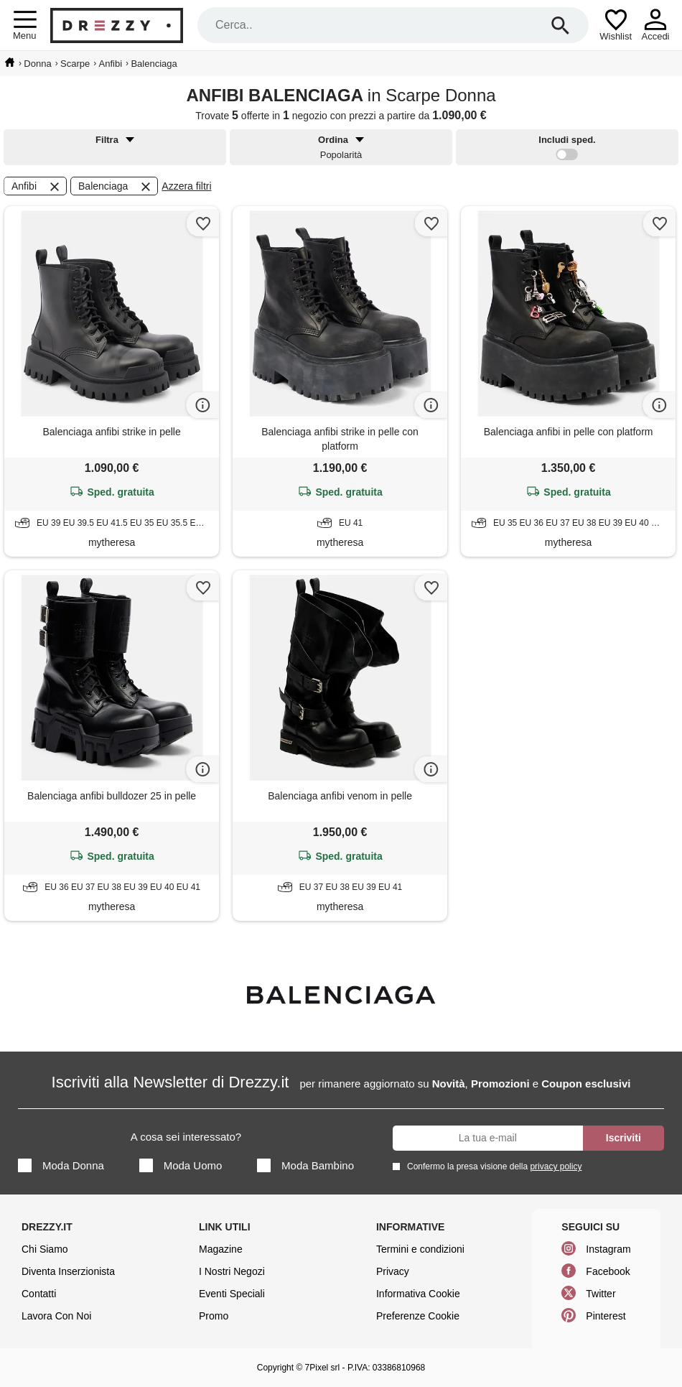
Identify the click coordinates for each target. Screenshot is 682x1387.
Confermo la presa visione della (492, 1166)
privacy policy (555, 1166)
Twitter (600, 1293)
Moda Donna (61, 1165)
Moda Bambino (305, 1165)
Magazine (221, 1249)
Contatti (39, 1293)
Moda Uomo (181, 1165)
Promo (213, 1316)
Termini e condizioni (420, 1249)
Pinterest (605, 1316)
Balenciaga (115, 187)
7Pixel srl (322, 1368)
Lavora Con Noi (56, 1316)
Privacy (392, 1271)
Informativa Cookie (418, 1293)
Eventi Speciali (232, 1293)
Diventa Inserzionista (68, 1271)
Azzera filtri (186, 186)
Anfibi (36, 187)
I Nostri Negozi (232, 1271)
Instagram (608, 1249)
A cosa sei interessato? (186, 1137)
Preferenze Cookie (417, 1316)
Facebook (608, 1271)
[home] (9, 62)
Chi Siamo (45, 1249)
